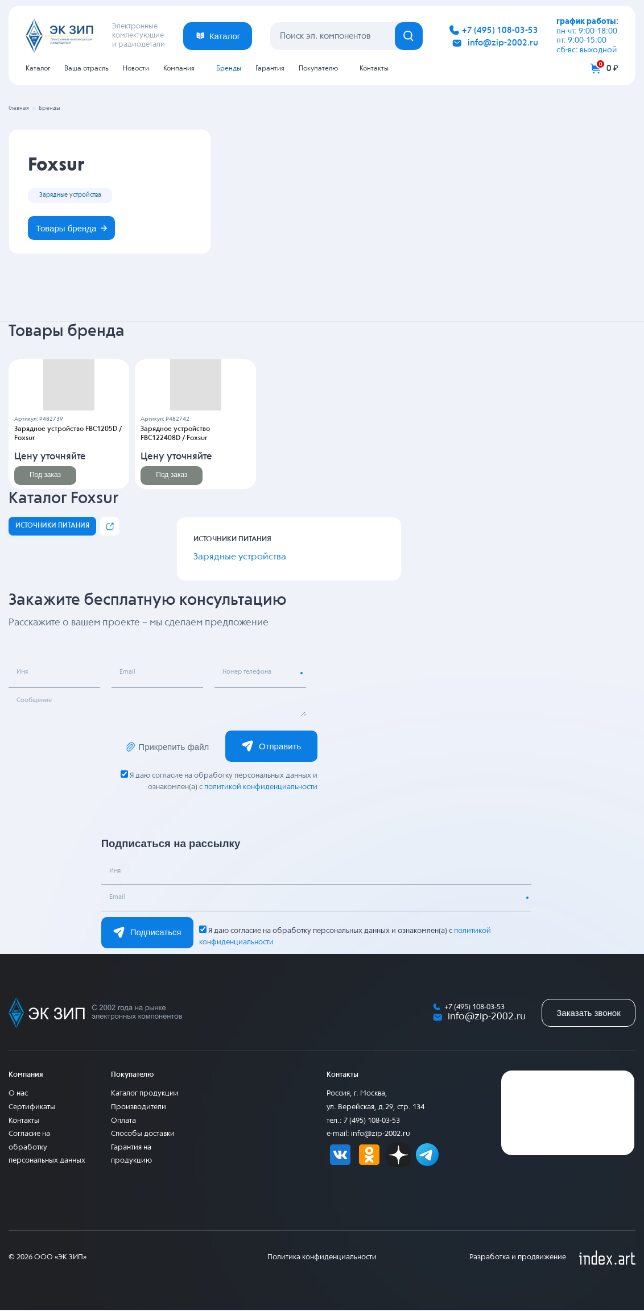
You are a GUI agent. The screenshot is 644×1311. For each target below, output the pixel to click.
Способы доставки (143, 1135)
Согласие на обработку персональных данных (47, 1148)
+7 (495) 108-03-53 (500, 30)
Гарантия (269, 68)
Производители (138, 1108)
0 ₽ (612, 68)
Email (129, 673)
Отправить (271, 747)
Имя (23, 673)
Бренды (228, 68)
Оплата (123, 1121)
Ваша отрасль (86, 68)
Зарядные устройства (74, 195)
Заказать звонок (588, 1014)
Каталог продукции (145, 1094)
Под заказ (45, 476)
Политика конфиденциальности (322, 1258)
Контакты (374, 68)
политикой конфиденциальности (260, 788)
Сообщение (36, 702)
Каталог (38, 68)
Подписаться (147, 933)
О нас (18, 1094)
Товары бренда (72, 229)
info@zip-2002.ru (503, 43)
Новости (136, 68)
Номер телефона (250, 673)
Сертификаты (32, 1108)
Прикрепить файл (167, 748)
